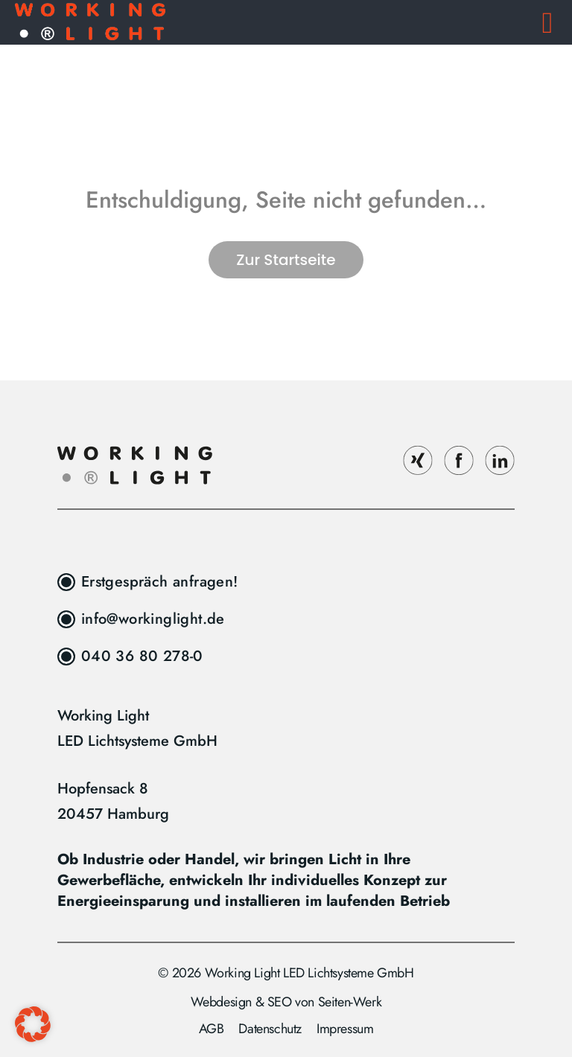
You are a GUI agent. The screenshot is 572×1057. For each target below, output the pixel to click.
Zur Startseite (285, 259)
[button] (33, 1024)
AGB (211, 1028)
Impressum (345, 1028)
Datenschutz (270, 1028)
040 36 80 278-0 (142, 656)
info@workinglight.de (153, 619)
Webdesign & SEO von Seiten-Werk (286, 1002)
